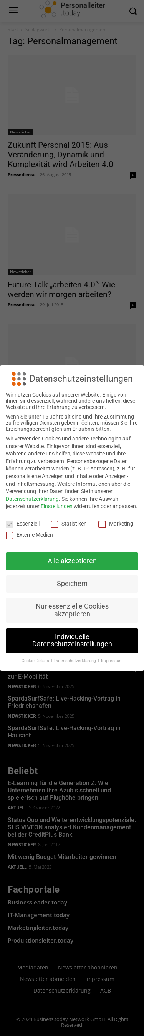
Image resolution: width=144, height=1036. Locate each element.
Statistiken (69, 524)
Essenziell (23, 524)
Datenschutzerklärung (32, 499)
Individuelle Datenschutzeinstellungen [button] (72, 640)
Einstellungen (57, 506)
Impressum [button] (112, 660)
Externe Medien (29, 535)
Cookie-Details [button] (36, 660)
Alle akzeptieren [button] (72, 561)
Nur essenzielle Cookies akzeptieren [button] (72, 610)
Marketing (115, 524)
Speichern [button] (72, 583)
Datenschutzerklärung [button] (75, 660)
